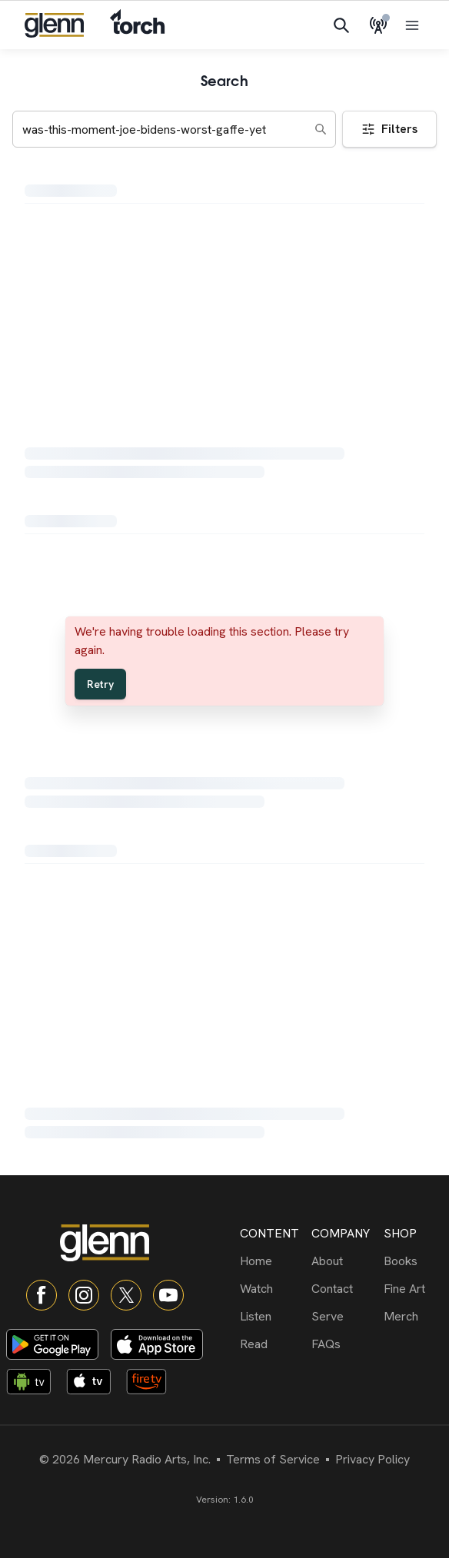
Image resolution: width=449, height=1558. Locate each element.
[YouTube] (168, 1295)
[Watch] (272, 1289)
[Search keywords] (174, 129)
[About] (344, 1261)
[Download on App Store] (157, 1344)
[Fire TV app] (153, 1384)
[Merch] (416, 1316)
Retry (100, 684)
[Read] (272, 1344)
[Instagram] (83, 1295)
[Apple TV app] (93, 1384)
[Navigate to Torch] (137, 25)
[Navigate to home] (54, 25)
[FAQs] (344, 1344)
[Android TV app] (33, 1384)
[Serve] (344, 1316)
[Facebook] (41, 1295)
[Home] (272, 1261)
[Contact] (344, 1289)
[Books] (416, 1261)
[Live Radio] (378, 25)
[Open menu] (412, 25)
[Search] (341, 25)
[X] (126, 1295)
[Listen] (272, 1316)
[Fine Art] (416, 1289)
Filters (389, 129)
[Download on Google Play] (52, 1344)
